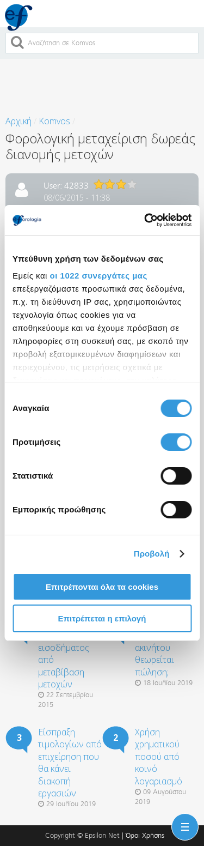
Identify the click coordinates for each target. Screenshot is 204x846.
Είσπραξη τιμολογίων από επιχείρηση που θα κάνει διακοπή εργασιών (70, 762)
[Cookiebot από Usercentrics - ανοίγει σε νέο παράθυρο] (145, 220)
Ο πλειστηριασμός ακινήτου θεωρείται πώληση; (166, 647)
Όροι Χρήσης (145, 835)
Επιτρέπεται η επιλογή (102, 618)
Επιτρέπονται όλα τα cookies (102, 586)
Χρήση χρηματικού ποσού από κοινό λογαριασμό (158, 756)
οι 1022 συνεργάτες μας (98, 275)
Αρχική (18, 121)
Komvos (54, 121)
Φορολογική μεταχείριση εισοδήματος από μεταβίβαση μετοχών (63, 653)
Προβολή (152, 553)
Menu (183, 820)
